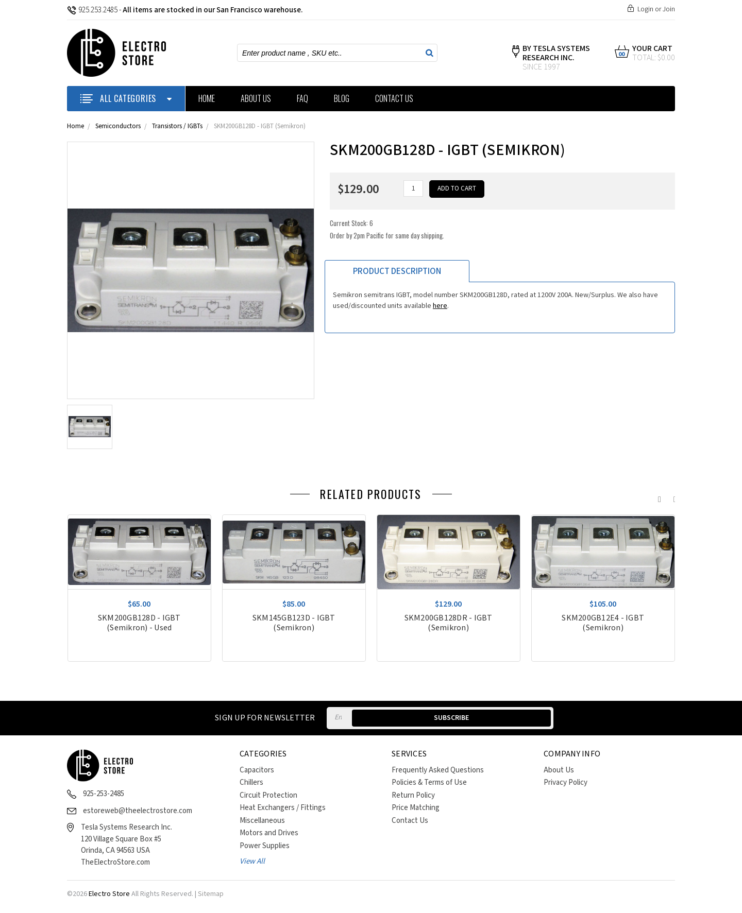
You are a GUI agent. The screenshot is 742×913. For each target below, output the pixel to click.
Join (669, 9)
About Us (256, 98)
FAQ (302, 98)
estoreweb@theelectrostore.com (137, 811)
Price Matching (416, 808)
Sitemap (211, 894)
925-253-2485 (103, 794)
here (440, 302)
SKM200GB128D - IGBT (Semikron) (260, 126)
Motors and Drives (269, 833)
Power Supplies (265, 846)
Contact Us (394, 98)
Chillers (251, 782)
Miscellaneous (262, 820)
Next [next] (672, 497)
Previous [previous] (657, 497)
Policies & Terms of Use (429, 782)
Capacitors (257, 770)
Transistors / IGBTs (177, 126)
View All (252, 861)
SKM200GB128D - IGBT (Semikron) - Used (139, 623)
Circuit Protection (268, 795)
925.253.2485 (92, 10)
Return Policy (413, 795)
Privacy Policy (565, 782)
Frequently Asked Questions (438, 770)
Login (645, 9)
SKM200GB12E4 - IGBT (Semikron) (603, 623)
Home (206, 98)
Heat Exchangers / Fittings (283, 808)
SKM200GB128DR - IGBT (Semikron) (448, 623)
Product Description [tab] (397, 268)
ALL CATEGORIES (126, 98)
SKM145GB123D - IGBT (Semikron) (293, 623)
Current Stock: (387, 226)
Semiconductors (118, 126)
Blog (341, 98)
